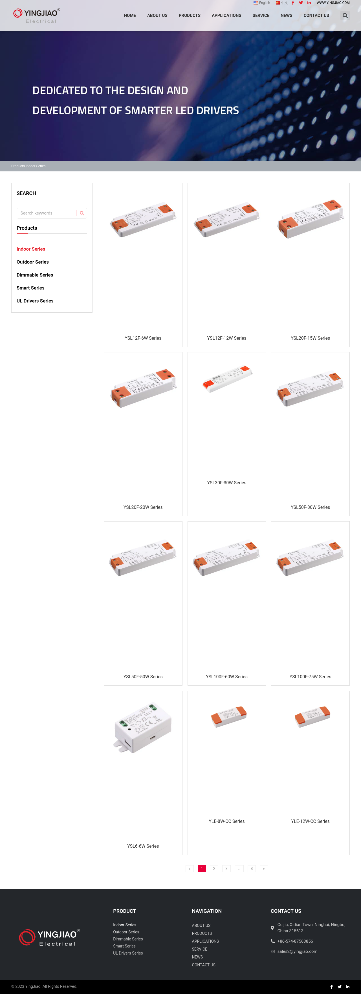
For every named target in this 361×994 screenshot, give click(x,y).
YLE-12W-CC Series (310, 821)
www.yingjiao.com (333, 3)
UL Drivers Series (35, 301)
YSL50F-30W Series (310, 507)
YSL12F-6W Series (143, 338)
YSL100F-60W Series (227, 676)
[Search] (81, 213)
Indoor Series (31, 249)
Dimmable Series (35, 275)
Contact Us (203, 965)
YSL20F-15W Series (310, 338)
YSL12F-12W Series (226, 338)
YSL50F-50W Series (143, 676)
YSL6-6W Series (143, 846)
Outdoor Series (33, 262)
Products (18, 166)
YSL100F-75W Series (310, 676)
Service (200, 949)
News (197, 957)
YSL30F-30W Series (226, 482)
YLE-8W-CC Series (227, 821)
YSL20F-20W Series (143, 507)
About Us (201, 925)
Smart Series (31, 288)
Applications (205, 941)
